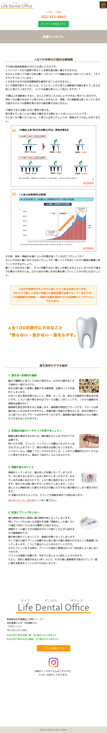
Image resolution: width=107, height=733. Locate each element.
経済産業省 (88, 183)
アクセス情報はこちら (53, 648)
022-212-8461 (53, 16)
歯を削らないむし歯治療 (21, 500)
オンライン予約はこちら (53, 23)
